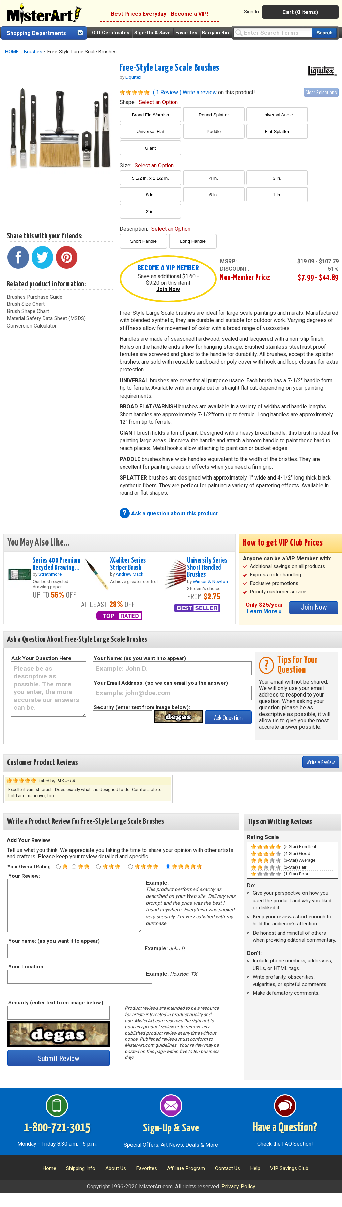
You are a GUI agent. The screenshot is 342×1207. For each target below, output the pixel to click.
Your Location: (26, 966)
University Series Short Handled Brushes (207, 567)
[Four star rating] (130, 866)
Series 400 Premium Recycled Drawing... (56, 564)
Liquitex (133, 77)
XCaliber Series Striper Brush (128, 564)
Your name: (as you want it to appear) (53, 941)
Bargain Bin (215, 33)
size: (147, 165)
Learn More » (264, 611)
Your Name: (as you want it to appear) (140, 658)
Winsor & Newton (210, 581)
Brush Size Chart (26, 304)
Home (49, 1168)
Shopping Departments (36, 33)
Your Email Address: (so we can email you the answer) (161, 683)
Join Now (168, 289)
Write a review (200, 92)
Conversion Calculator (32, 326)
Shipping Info (80, 1168)
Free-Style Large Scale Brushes (169, 68)
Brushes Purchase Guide (34, 297)
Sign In (251, 12)
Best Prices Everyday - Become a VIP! (159, 14)
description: (155, 228)
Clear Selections (321, 92)
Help (255, 1168)
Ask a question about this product (174, 513)
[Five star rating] (168, 866)
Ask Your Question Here (41, 658)
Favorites (186, 33)
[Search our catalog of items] (324, 33)
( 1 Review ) (167, 92)
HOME (12, 52)
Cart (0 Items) (300, 12)
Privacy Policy (238, 1186)
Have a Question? (285, 1128)
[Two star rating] (74, 866)
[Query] (272, 32)
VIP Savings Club (289, 1168)
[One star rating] (58, 866)
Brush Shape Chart (28, 311)
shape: (149, 102)
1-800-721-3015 (57, 1128)
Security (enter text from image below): (142, 707)
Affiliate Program (186, 1168)
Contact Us (227, 1168)
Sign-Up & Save (152, 33)
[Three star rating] (98, 866)
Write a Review (321, 762)
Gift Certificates (110, 33)
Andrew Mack (129, 574)
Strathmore (50, 574)
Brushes (33, 52)
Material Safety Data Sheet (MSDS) (46, 318)
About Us (115, 1168)
